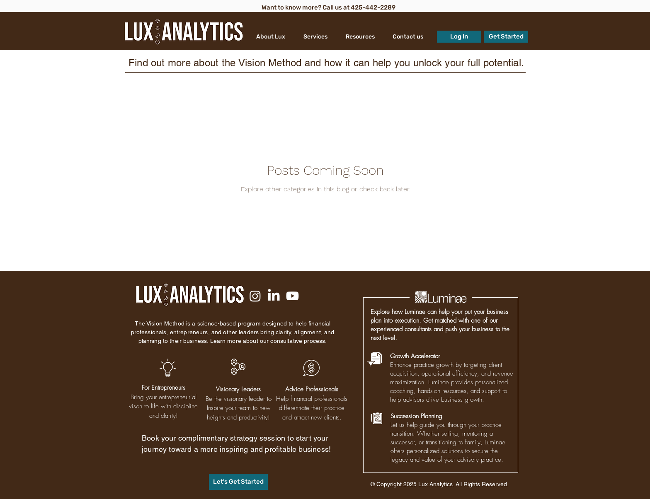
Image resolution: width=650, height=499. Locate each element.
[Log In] (459, 37)
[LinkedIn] (274, 296)
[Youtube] (292, 296)
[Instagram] (255, 296)
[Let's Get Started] (238, 482)
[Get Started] (506, 37)
